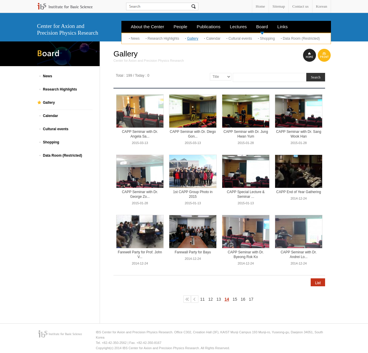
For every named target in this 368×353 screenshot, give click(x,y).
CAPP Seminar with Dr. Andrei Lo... (299, 254)
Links (282, 26)
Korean (321, 6)
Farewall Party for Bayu (193, 252)
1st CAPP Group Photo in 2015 (193, 194)
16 (243, 299)
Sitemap (278, 6)
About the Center (147, 26)
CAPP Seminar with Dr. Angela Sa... (140, 134)
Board (262, 28)
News (135, 38)
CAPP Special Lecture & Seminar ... (246, 194)
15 (234, 299)
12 (210, 299)
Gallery (192, 38)
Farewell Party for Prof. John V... (140, 254)
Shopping (267, 38)
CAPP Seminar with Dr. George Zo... (140, 194)
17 (251, 299)
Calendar (213, 38)
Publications (208, 26)
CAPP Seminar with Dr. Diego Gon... (193, 134)
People (180, 26)
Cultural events (240, 38)
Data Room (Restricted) (301, 38)
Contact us (300, 6)
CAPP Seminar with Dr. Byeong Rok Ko (246, 254)
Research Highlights (163, 38)
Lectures (238, 26)
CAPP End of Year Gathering (298, 192)
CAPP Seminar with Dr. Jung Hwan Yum (245, 134)
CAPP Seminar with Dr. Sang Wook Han (298, 134)
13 (218, 299)
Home (260, 6)
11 (202, 299)
